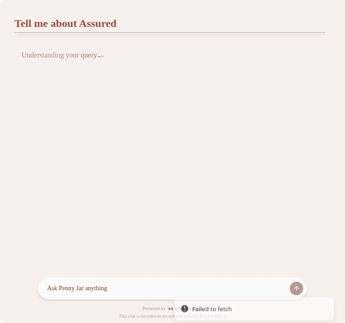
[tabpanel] (169, 60)
